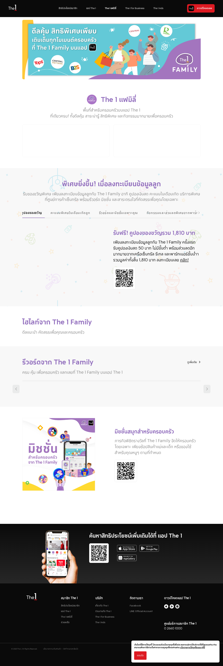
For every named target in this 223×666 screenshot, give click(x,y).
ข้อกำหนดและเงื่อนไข (70, 650)
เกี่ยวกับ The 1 (101, 607)
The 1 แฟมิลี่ (110, 8)
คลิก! (186, 261)
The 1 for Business (134, 8)
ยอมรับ (140, 655)
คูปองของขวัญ (37, 212)
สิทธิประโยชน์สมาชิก (68, 8)
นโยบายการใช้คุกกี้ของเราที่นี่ (192, 647)
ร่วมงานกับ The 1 (103, 612)
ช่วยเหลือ (65, 624)
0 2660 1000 (173, 630)
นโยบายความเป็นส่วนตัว (52, 650)
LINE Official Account (141, 612)
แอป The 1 (91, 8)
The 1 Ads (158, 8)
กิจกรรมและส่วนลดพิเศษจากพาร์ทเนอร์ (182, 212)
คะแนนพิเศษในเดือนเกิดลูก (76, 212)
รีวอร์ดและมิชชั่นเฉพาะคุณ (124, 212)
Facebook (135, 607)
